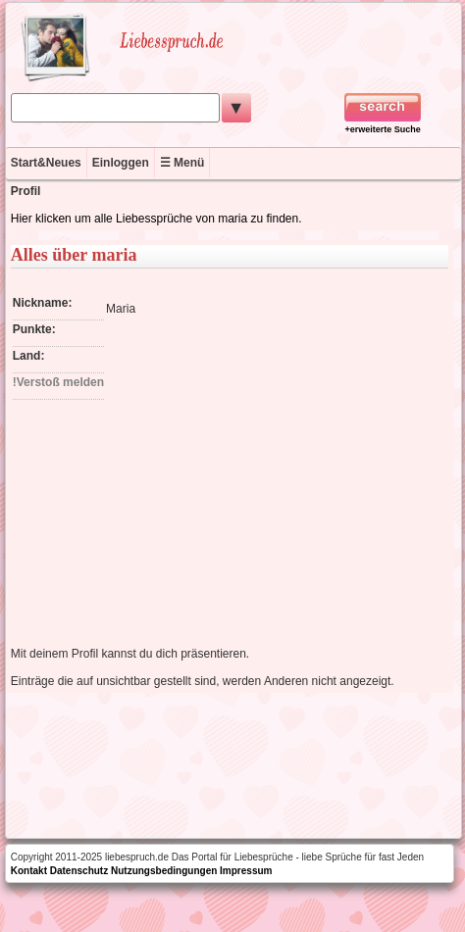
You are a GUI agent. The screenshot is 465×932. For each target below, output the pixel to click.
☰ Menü (182, 163)
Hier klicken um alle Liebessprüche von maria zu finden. (156, 218)
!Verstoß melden (58, 382)
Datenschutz (79, 870)
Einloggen (120, 163)
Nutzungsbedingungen (164, 870)
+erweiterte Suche (383, 129)
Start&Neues (46, 163)
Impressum (246, 870)
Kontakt (29, 870)
